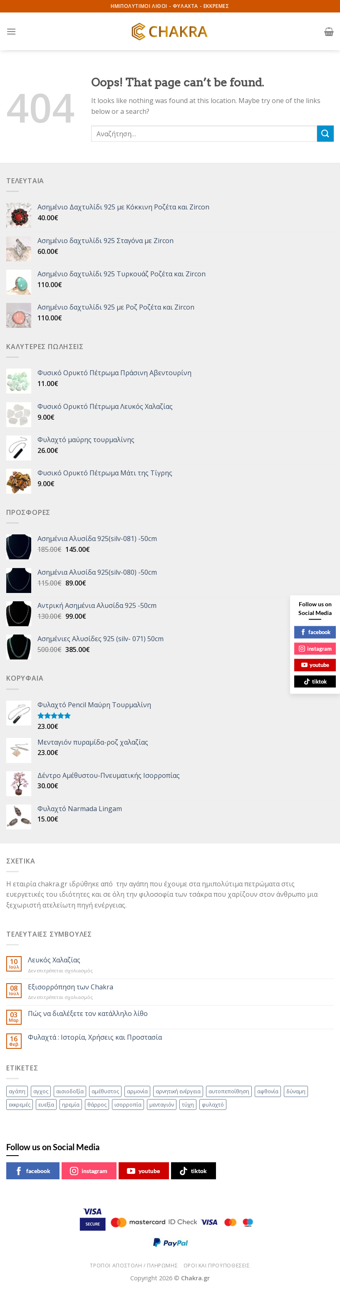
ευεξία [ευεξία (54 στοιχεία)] (46, 1104)
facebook (32, 1171)
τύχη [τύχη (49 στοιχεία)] (188, 1104)
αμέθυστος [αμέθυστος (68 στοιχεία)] (105, 1091)
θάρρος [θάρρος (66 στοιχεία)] (97, 1104)
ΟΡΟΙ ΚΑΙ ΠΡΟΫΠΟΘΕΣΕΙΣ (217, 1265)
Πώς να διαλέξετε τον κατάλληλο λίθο (88, 1014)
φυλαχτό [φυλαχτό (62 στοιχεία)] (213, 1104)
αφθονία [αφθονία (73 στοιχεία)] (267, 1091)
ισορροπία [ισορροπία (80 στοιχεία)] (127, 1104)
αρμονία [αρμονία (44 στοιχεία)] (137, 1091)
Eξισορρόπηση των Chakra (70, 987)
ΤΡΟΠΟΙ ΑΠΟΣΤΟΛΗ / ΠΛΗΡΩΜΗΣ (134, 1265)
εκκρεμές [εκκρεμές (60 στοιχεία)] (19, 1104)
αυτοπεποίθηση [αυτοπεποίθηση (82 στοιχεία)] (228, 1091)
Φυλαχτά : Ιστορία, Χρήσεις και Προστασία (95, 1037)
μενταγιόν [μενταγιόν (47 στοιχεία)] (161, 1104)
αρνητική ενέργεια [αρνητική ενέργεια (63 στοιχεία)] (178, 1091)
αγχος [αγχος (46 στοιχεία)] (40, 1091)
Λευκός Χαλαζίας (54, 960)
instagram (88, 1171)
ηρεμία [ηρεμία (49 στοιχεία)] (70, 1104)
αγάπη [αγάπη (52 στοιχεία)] (17, 1091)
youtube (143, 1171)
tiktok (193, 1171)
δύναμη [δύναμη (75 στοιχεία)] (295, 1091)
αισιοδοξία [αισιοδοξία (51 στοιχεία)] (70, 1091)
